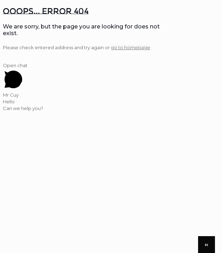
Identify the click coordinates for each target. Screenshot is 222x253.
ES (206, 245)
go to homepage (130, 47)
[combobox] (206, 244)
